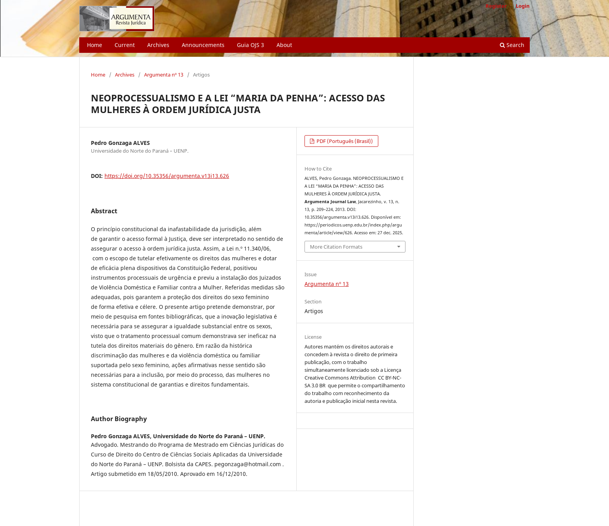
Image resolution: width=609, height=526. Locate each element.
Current (125, 45)
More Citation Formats (336, 246)
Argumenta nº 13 (163, 74)
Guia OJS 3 (250, 45)
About (284, 45)
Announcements (203, 45)
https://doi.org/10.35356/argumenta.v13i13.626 (166, 175)
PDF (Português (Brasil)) (344, 141)
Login (523, 5)
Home (94, 45)
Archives (158, 45)
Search (512, 45)
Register (496, 5)
